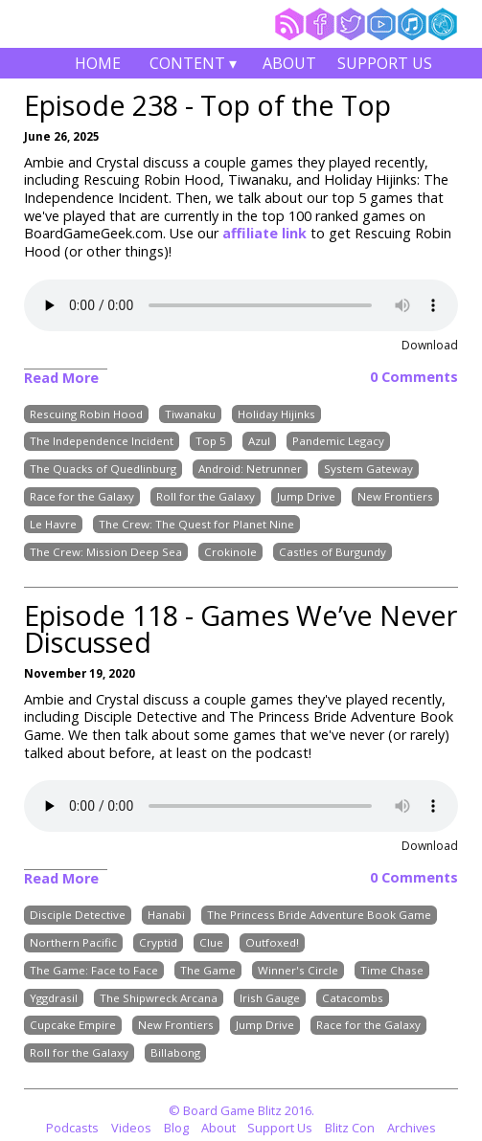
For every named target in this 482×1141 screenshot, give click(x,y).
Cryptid (158, 942)
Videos (131, 1127)
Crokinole (230, 552)
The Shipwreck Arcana (159, 998)
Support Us (384, 63)
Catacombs (352, 998)
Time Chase (392, 970)
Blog (176, 1127)
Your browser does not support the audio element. (241, 305)
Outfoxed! (272, 942)
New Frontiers (395, 496)
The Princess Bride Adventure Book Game (319, 914)
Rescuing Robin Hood (86, 414)
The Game (208, 970)
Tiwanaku (190, 414)
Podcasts (72, 1127)
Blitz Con (350, 1127)
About (289, 63)
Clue (211, 942)
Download (430, 345)
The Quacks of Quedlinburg (103, 468)
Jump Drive (306, 496)
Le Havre (53, 524)
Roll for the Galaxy (205, 496)
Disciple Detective (78, 914)
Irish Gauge (270, 998)
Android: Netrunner (250, 468)
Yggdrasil (54, 998)
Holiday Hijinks (276, 414)
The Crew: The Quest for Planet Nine (196, 524)
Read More (61, 378)
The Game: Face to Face (94, 970)
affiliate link (266, 233)
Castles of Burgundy (332, 552)
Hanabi (166, 914)
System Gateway (368, 468)
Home (98, 63)
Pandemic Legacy (338, 442)
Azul (259, 442)
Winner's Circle (298, 970)
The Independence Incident (101, 442)
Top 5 (210, 442)
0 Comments (414, 377)
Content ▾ (193, 65)
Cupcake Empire (73, 1025)
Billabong (175, 1052)
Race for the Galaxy (82, 496)
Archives (411, 1127)
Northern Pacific (73, 942)
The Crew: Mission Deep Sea (106, 552)
